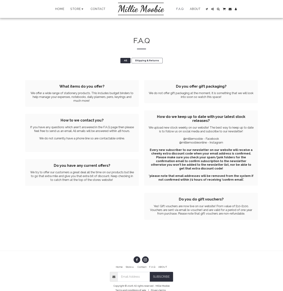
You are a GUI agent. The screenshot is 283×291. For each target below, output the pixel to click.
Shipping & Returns (147, 60)
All (125, 60)
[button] (207, 9)
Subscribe (161, 276)
